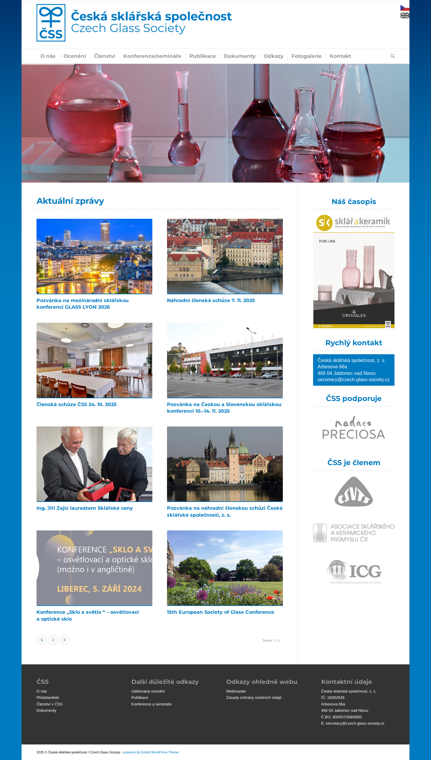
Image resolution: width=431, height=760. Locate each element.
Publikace (139, 697)
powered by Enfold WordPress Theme (150, 752)
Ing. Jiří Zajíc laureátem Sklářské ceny (85, 508)
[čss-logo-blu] (134, 24)
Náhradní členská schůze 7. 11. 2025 (211, 300)
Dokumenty (46, 710)
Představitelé (48, 697)
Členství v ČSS (50, 704)
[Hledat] (390, 56)
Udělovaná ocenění (148, 691)
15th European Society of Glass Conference (220, 612)
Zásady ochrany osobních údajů (253, 697)
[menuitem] (48, 56)
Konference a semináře (151, 704)
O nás (42, 691)
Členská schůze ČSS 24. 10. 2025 (77, 404)
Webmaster (236, 691)
